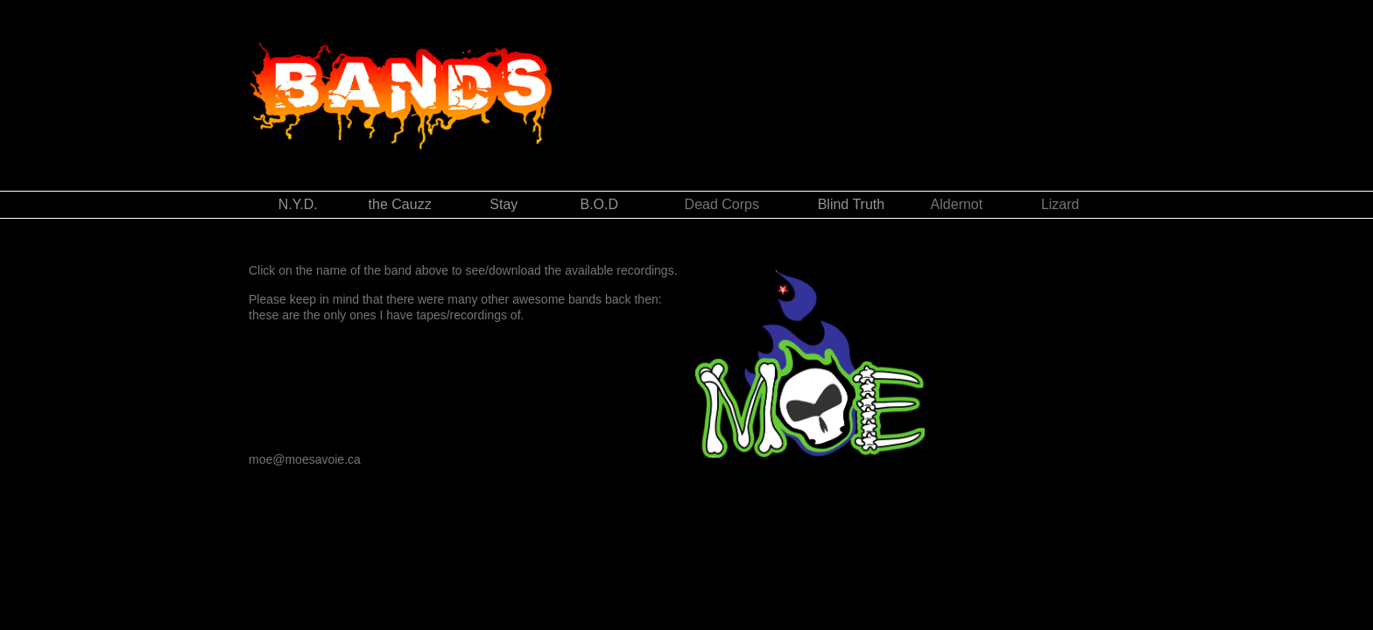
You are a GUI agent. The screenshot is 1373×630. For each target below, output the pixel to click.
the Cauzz (400, 204)
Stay (503, 204)
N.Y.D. (323, 204)
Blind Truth (851, 204)
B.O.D (603, 204)
